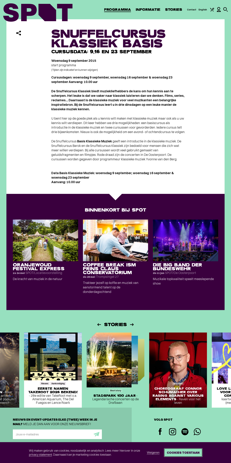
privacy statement (40, 454)
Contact (191, 9)
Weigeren (153, 452)
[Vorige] (99, 324)
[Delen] (18, 33)
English (203, 9)
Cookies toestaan (183, 452)
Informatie (148, 9)
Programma (117, 9)
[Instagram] (172, 432)
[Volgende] (132, 324)
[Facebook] (160, 432)
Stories (173, 9)
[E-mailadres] (57, 434)
